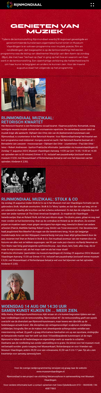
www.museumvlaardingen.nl (50, 371)
